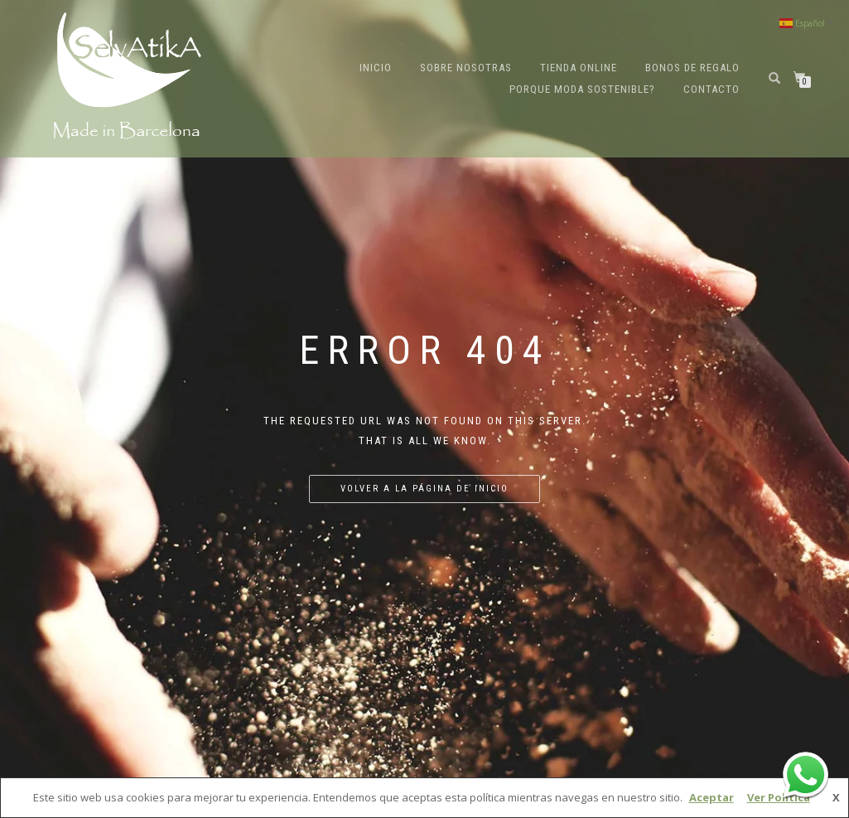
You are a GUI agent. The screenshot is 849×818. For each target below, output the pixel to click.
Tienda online (578, 67)
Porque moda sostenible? (582, 89)
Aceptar (711, 797)
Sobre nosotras (466, 67)
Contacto (711, 89)
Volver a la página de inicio (424, 488)
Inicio (375, 67)
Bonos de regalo (692, 67)
